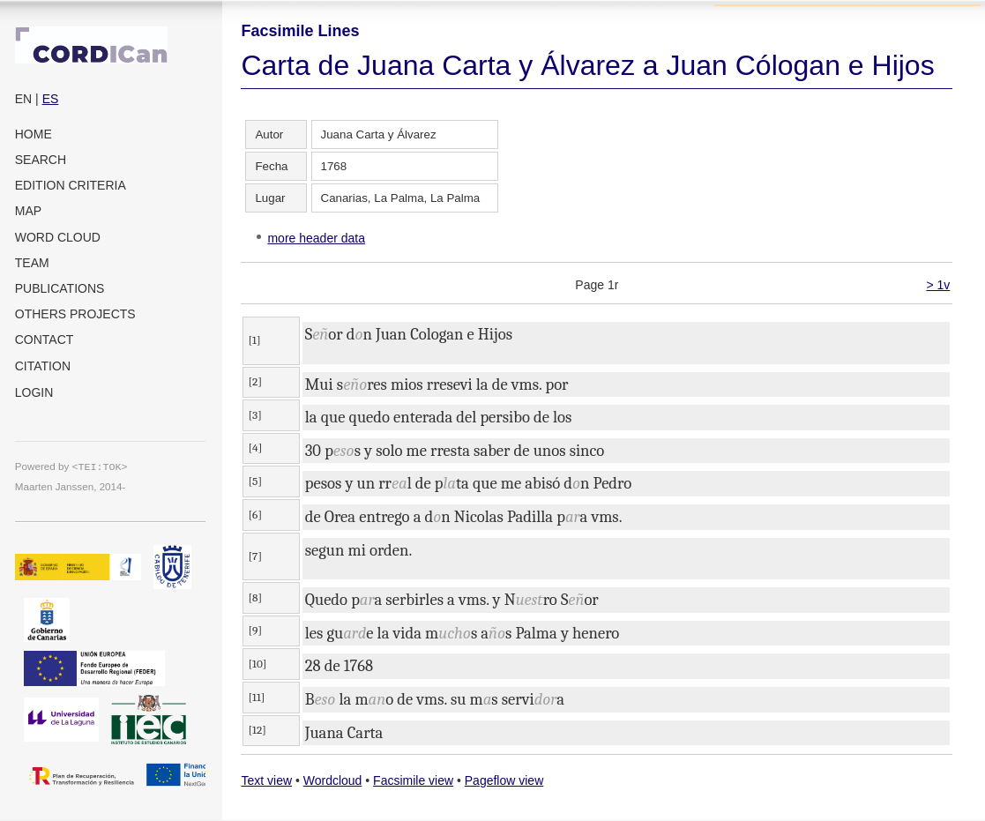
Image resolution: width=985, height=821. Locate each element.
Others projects (75, 314)
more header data (316, 238)
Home (33, 134)
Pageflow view (504, 780)
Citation (43, 366)
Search (40, 160)
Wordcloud (332, 780)
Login (34, 392)
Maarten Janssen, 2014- (70, 486)
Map (28, 211)
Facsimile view (413, 780)
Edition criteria (70, 185)
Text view (266, 780)
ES (50, 99)
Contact (44, 339)
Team (32, 263)
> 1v (938, 285)
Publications (60, 288)
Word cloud (58, 237)
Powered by (71, 466)
